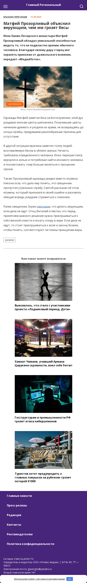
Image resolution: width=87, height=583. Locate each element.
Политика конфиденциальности (30, 544)
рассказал (43, 206)
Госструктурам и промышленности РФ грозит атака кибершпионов (43, 419)
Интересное (15, 104)
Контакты (14, 525)
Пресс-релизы (17, 505)
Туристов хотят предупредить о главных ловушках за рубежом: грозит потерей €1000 (43, 477)
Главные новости (19, 496)
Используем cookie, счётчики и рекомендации (39, 578)
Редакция (14, 515)
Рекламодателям (20, 534)
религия (9, 240)
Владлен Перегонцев (15, 17)
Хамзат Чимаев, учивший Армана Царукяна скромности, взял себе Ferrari (43, 363)
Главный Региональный (43, 5)
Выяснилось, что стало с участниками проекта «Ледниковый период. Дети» (42, 307)
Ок (69, 578)
